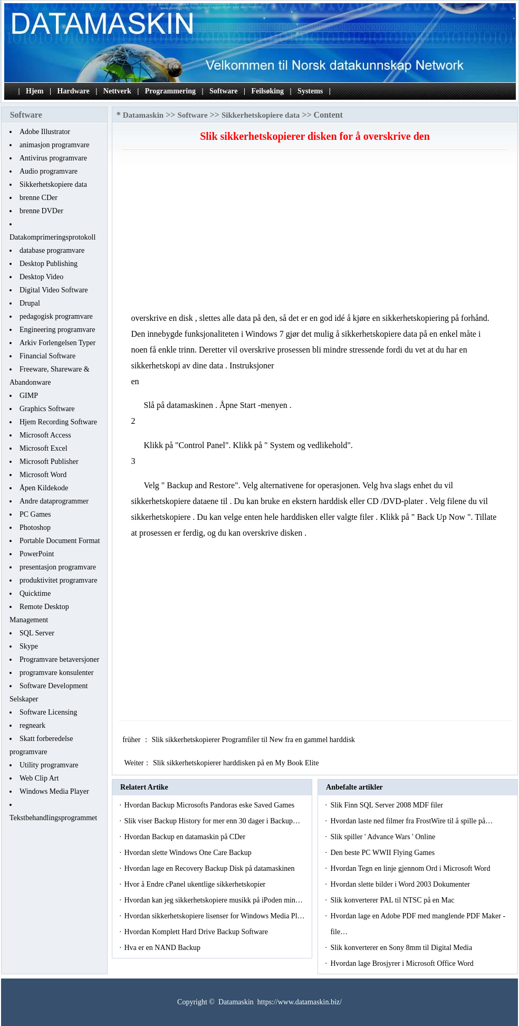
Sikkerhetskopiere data (53, 184)
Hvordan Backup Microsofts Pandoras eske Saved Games (210, 805)
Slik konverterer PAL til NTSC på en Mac (393, 900)
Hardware (73, 91)
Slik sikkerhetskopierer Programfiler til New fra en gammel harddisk (254, 740)
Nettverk (117, 91)
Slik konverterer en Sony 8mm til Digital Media (402, 948)
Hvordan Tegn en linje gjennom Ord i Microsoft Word (411, 868)
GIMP (29, 396)
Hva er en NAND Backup (163, 948)
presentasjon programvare (58, 567)
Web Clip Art (39, 778)
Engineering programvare (57, 330)
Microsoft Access (45, 435)
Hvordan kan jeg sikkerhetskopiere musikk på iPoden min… (213, 900)
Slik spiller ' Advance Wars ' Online (383, 837)
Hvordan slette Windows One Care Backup (188, 853)
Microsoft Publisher (49, 462)
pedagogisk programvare (56, 316)
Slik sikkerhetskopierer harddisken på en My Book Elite (237, 763)
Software (223, 91)
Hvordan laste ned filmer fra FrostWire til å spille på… (411, 821)
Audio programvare (49, 171)
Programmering (170, 91)
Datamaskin (143, 115)
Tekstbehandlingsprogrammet (53, 818)
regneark (32, 725)
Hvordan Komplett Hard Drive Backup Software (197, 932)
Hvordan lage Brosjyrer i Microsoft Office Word (402, 963)
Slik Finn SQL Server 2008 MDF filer (387, 805)
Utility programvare (49, 765)
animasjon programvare (55, 145)
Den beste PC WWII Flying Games (383, 853)
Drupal (30, 303)
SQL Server (37, 633)
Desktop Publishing (49, 264)
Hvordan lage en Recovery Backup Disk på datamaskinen (210, 868)
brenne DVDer (41, 211)
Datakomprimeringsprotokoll (52, 237)
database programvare (52, 250)
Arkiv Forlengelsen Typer (57, 343)
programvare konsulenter (56, 673)
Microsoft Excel (44, 448)
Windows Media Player (54, 791)
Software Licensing (48, 712)
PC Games (35, 514)
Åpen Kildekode (44, 488)
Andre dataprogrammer (54, 501)
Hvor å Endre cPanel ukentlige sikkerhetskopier (195, 884)
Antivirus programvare (53, 158)
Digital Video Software (54, 290)
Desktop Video (41, 277)
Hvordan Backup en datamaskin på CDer (185, 837)
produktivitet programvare (58, 580)
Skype (29, 646)
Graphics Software (47, 409)
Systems (310, 91)
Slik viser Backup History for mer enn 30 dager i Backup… (212, 821)
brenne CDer (38, 198)
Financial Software (47, 356)
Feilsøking (268, 91)
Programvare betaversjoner (59, 659)
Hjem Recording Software (58, 422)
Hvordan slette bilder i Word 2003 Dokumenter (401, 884)
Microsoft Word (43, 475)
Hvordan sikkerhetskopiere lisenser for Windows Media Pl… (214, 916)
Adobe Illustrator (45, 132)
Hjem (34, 91)
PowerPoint (37, 554)
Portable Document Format (60, 541)
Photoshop (35, 527)
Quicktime (35, 593)
